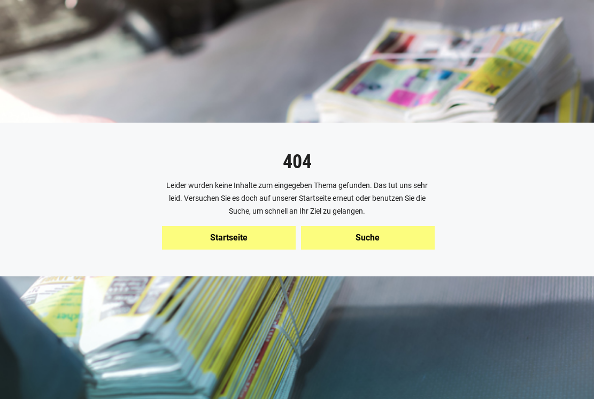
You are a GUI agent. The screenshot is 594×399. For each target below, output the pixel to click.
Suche (368, 237)
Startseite (229, 237)
